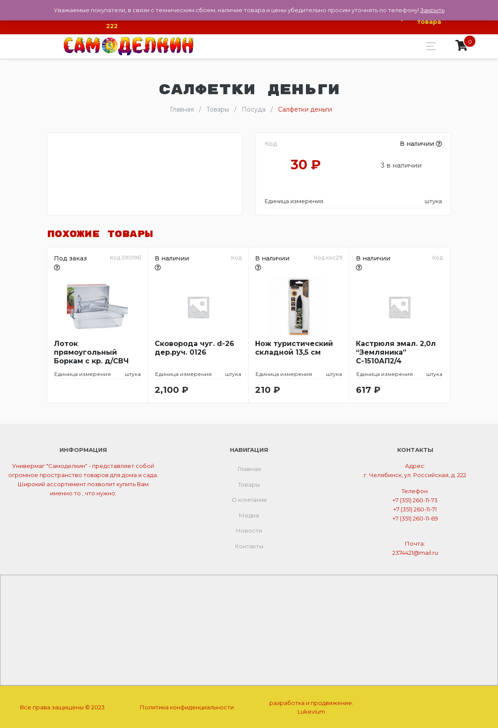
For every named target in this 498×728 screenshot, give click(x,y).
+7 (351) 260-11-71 (415, 507)
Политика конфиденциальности (187, 705)
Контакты (249, 544)
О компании (249, 498)
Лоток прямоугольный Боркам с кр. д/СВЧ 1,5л (91, 352)
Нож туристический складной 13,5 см (294, 347)
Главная (249, 467)
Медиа (249, 514)
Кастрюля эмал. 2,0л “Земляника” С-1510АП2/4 (396, 351)
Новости (249, 529)
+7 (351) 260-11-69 (415, 517)
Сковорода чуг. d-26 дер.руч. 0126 (194, 347)
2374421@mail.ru (415, 551)
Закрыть (432, 10)
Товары (249, 483)
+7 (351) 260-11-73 (415, 498)
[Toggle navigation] (429, 46)
